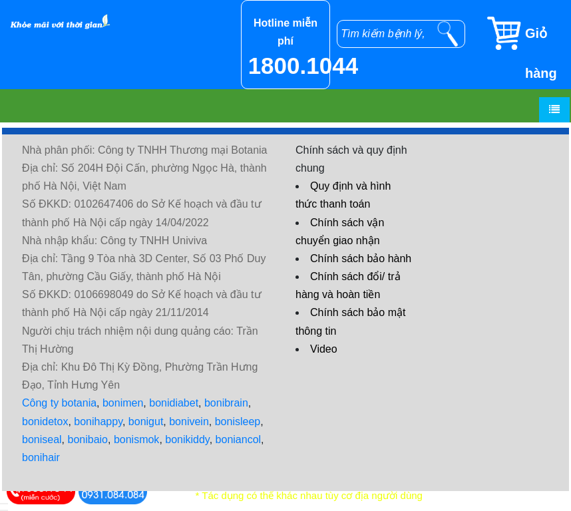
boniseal (42, 439)
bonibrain (226, 403)
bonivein (189, 421)
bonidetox (45, 421)
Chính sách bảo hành (360, 258)
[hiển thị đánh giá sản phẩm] (4, 510)
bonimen (122, 403)
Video (323, 349)
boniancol (239, 439)
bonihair (41, 457)
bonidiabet (173, 403)
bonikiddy (187, 439)
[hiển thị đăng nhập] (4, 503)
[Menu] (554, 109)
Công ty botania (59, 403)
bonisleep (238, 421)
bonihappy (98, 421)
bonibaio (88, 439)
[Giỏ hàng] (528, 33)
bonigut (146, 421)
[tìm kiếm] (448, 34)
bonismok (136, 439)
